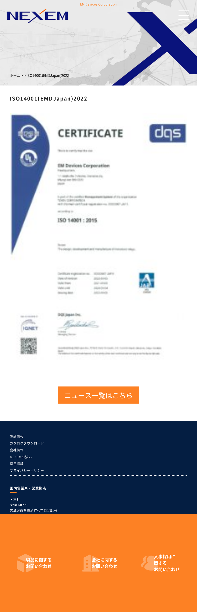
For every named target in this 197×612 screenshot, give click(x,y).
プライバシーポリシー (27, 470)
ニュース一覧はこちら (98, 395)
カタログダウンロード (27, 443)
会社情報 (17, 450)
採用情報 (17, 463)
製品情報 (17, 436)
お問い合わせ (39, 563)
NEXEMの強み (21, 456)
